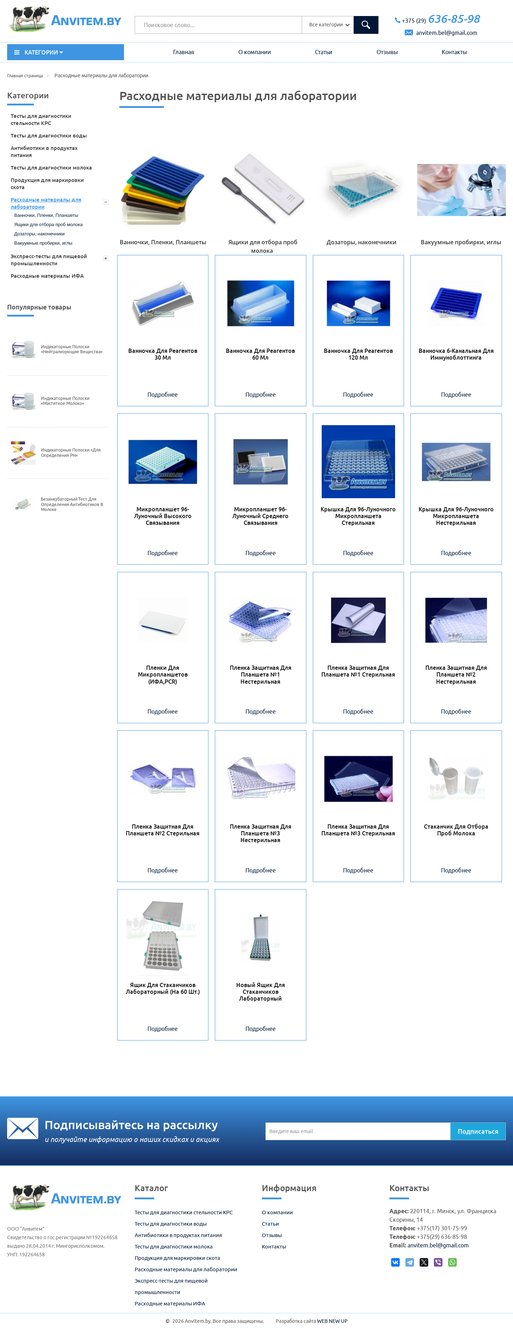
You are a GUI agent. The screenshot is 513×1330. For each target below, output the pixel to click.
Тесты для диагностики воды (49, 135)
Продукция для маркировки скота (47, 183)
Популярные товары (39, 307)
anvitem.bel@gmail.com (441, 33)
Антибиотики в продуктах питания (44, 151)
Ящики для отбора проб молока (48, 224)
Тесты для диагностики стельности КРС (41, 119)
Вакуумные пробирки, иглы (43, 243)
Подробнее (162, 394)
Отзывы (387, 52)
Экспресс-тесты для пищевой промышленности (49, 259)
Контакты (454, 52)
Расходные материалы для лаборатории (46, 203)
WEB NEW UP (332, 1321)
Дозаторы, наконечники (39, 233)
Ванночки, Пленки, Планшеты (46, 215)
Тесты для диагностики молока (51, 168)
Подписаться (478, 1131)
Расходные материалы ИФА (47, 276)
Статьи (323, 52)
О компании (254, 52)
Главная (183, 52)
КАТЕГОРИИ (38, 52)
